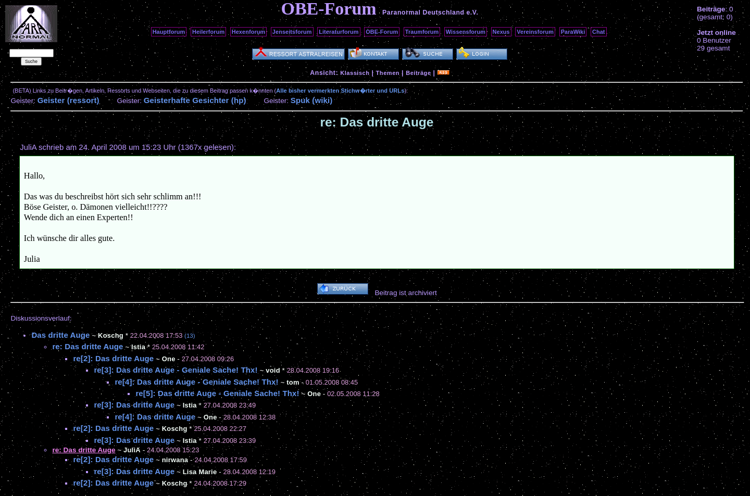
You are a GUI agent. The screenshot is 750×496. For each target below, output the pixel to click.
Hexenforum (249, 32)
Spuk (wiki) (312, 100)
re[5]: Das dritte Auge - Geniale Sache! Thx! (217, 393)
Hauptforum (169, 32)
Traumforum (422, 32)
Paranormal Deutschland (423, 12)
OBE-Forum (382, 32)
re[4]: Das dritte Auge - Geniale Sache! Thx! (196, 381)
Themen (387, 73)
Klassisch (354, 73)
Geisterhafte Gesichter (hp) (195, 100)
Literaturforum (338, 32)
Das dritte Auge (60, 334)
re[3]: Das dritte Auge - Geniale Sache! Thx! (175, 369)
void (273, 370)
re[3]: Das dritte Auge (134, 404)
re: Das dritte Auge (87, 346)
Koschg (110, 335)
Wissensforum (465, 32)
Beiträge (418, 73)
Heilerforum (208, 32)
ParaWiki (573, 32)
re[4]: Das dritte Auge (155, 416)
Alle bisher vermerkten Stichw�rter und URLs (340, 90)
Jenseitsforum (292, 32)
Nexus (501, 32)
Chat (598, 32)
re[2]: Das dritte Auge (113, 358)
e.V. (472, 12)
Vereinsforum (535, 32)
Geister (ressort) (68, 100)
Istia (138, 347)
